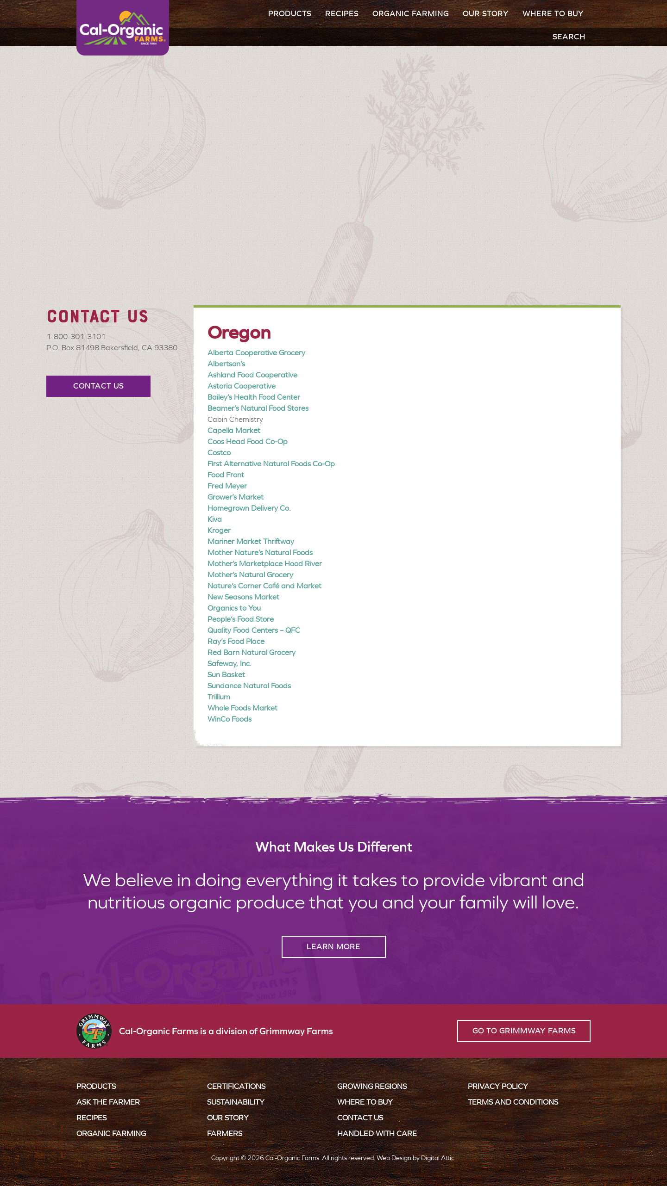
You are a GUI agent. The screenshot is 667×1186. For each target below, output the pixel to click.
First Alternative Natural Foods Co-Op (271, 463)
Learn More (333, 946)
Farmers (224, 1133)
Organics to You (234, 608)
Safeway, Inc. (230, 663)
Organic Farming (410, 13)
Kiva (215, 519)
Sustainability (235, 1102)
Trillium (219, 696)
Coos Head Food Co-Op (248, 441)
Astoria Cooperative (242, 386)
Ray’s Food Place (236, 641)
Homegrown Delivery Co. (249, 508)
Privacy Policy (498, 1086)
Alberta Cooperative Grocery (256, 352)
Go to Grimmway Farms (524, 1030)
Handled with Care (377, 1133)
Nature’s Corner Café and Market (264, 585)
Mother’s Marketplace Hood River (265, 563)
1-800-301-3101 (76, 336)
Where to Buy (553, 13)
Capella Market (234, 430)
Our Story (486, 13)
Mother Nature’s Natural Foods (260, 552)
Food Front (226, 474)
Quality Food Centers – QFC (254, 630)
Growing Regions (372, 1086)
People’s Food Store (241, 619)
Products (289, 13)
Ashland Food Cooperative (252, 375)
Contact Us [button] (98, 386)
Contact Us (360, 1117)
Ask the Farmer (108, 1102)
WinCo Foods (230, 719)
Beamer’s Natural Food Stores (258, 408)
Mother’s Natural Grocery (250, 574)
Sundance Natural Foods (249, 685)
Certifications (236, 1086)
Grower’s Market (236, 497)
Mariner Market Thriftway (251, 541)
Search (569, 36)
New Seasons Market (243, 597)
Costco (219, 452)
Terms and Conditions (513, 1102)
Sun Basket (226, 674)
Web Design (394, 1158)
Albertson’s (226, 363)
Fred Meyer (227, 486)
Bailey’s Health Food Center (254, 397)
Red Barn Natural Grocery (252, 652)
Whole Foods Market (242, 708)
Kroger (219, 530)
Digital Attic (437, 1158)
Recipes (342, 13)
